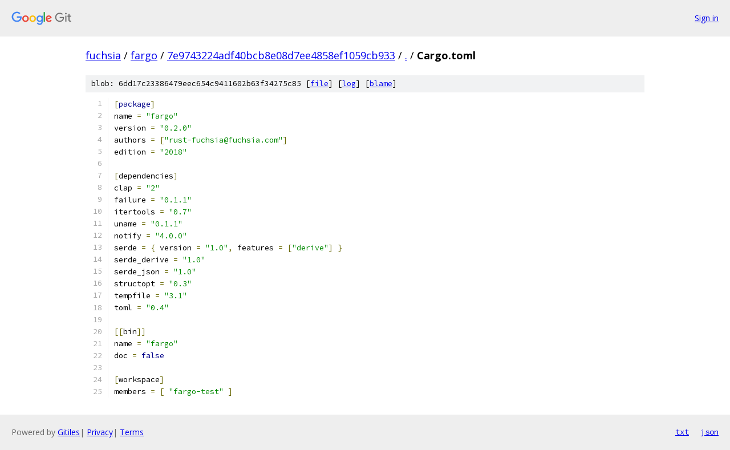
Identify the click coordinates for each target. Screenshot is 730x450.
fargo (144, 55)
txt (682, 432)
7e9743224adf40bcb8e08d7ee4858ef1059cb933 (281, 55)
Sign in (707, 18)
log (349, 83)
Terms (132, 432)
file (319, 83)
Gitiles (69, 432)
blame (381, 83)
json (709, 432)
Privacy (100, 432)
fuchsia (103, 55)
